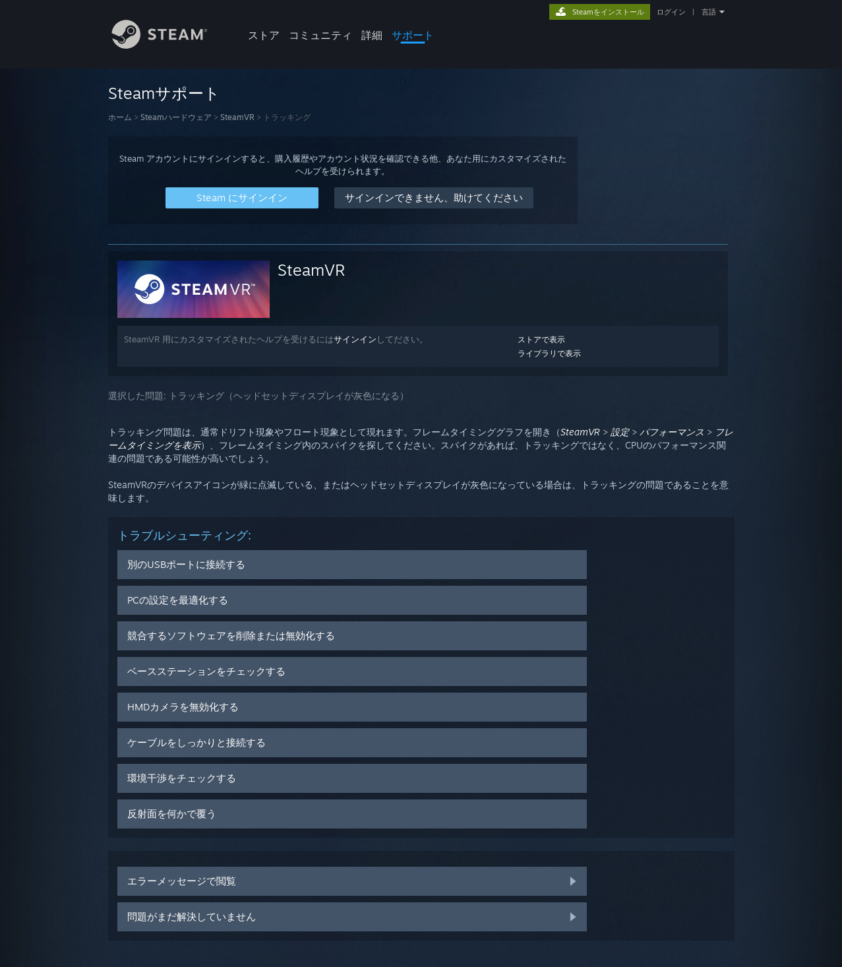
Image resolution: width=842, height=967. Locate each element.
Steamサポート (164, 93)
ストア (264, 35)
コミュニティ (320, 35)
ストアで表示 (541, 339)
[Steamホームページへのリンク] (169, 45)
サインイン (355, 339)
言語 (709, 11)
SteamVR (237, 117)
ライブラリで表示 (549, 353)
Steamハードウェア (176, 117)
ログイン (671, 11)
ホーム (120, 117)
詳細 (371, 35)
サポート (413, 35)
